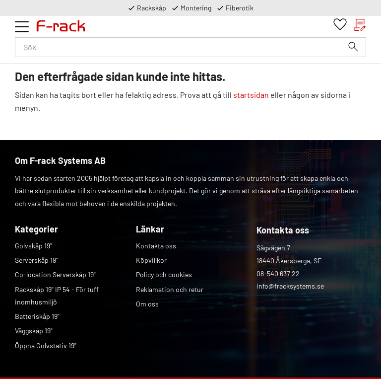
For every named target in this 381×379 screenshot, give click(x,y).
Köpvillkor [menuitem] (151, 260)
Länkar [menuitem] (150, 229)
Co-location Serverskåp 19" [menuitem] (55, 274)
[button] (22, 27)
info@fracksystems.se (290, 286)
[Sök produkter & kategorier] (190, 47)
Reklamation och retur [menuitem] (169, 289)
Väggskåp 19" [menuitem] (34, 330)
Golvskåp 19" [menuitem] (33, 245)
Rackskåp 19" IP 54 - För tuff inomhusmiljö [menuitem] (57, 295)
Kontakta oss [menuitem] (156, 245)
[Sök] (353, 47)
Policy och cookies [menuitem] (164, 274)
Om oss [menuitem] (147, 304)
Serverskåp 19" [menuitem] (36, 260)
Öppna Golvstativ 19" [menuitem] (45, 345)
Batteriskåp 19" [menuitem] (37, 316)
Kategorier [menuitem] (36, 229)
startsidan (251, 94)
